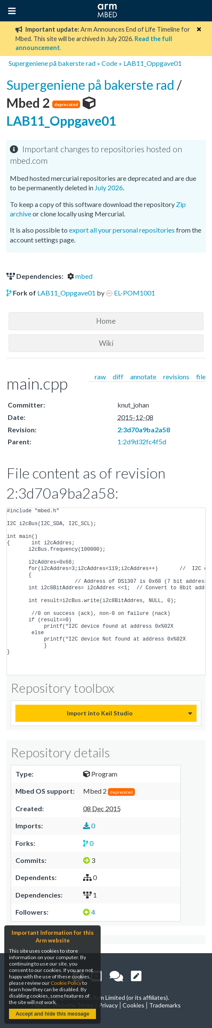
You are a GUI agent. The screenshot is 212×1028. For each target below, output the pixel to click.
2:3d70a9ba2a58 (143, 429)
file (201, 376)
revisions (176, 376)
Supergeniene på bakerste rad (52, 63)
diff (118, 376)
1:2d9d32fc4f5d (141, 441)
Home (106, 320)
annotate (143, 376)
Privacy (108, 1005)
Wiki (106, 343)
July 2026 (109, 187)
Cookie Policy (66, 983)
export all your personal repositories (122, 230)
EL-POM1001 (134, 293)
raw (100, 376)
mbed (80, 276)
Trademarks (165, 1005)
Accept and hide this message (52, 1014)
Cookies (133, 1005)
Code (109, 63)
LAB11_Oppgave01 (152, 63)
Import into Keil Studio (100, 713)
